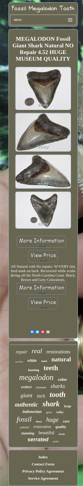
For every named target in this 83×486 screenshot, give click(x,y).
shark (51, 404)
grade (56, 441)
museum (41, 387)
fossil (24, 419)
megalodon (36, 377)
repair (21, 351)
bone (39, 421)
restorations (58, 351)
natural (61, 359)
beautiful (46, 432)
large (67, 406)
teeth (51, 368)
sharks (57, 386)
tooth (58, 394)
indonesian (32, 411)
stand (44, 361)
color (62, 379)
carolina (19, 361)
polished (24, 427)
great (49, 412)
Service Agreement (43, 478)
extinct (26, 387)
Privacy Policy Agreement (43, 471)
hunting (33, 370)
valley (60, 412)
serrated (37, 439)
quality (60, 427)
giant (26, 395)
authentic (26, 404)
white (32, 360)
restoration (42, 426)
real (37, 350)
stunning (27, 433)
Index (43, 457)
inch (41, 396)
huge (52, 419)
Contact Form (43, 464)
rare (66, 421)
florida (62, 434)
